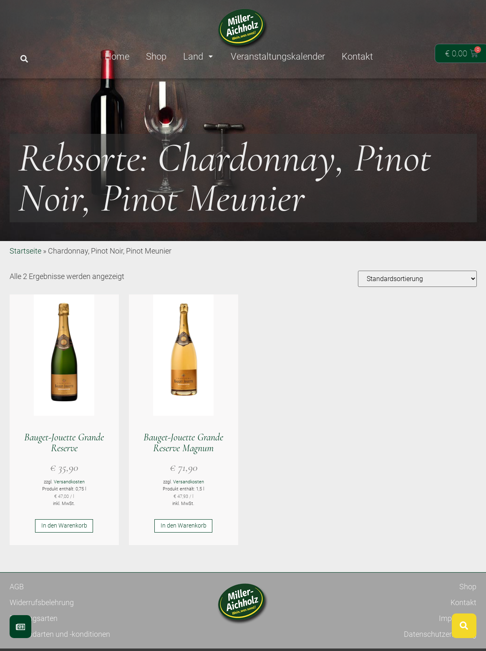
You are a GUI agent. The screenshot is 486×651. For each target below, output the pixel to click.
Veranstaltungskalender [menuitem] (278, 56)
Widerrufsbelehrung (42, 632)
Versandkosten (69, 512)
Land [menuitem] (198, 56)
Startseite (25, 281)
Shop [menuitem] (156, 56)
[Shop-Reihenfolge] (417, 309)
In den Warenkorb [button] (64, 556)
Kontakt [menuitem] (357, 56)
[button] (24, 59)
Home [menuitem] (117, 56)
